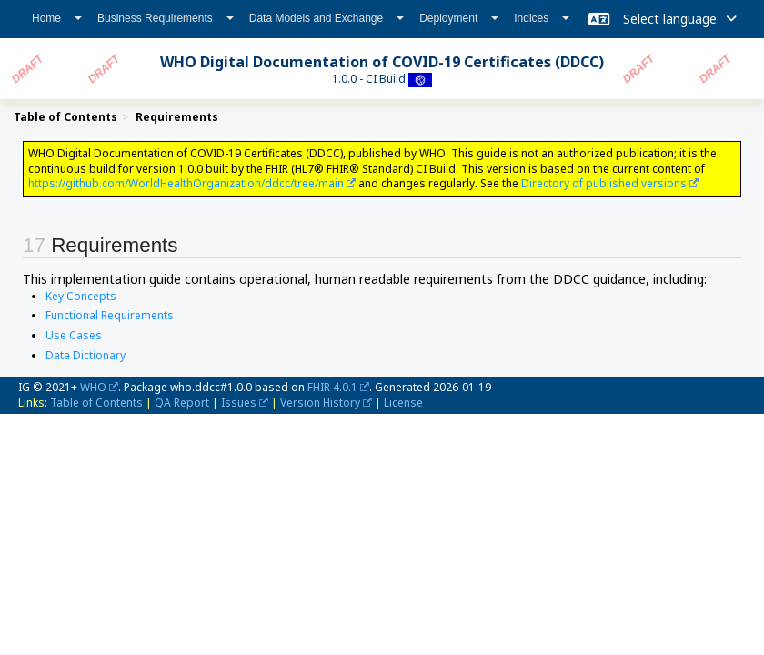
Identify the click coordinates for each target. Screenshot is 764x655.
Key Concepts (80, 296)
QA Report (182, 402)
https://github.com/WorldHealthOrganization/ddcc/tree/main (186, 183)
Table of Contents (96, 402)
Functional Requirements (109, 315)
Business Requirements (165, 18)
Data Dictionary (85, 355)
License (403, 402)
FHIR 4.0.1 (332, 387)
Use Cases (73, 335)
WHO (93, 387)
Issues (238, 402)
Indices (541, 18)
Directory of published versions (604, 183)
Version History (320, 402)
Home (57, 18)
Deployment (458, 18)
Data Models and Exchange (326, 18)
